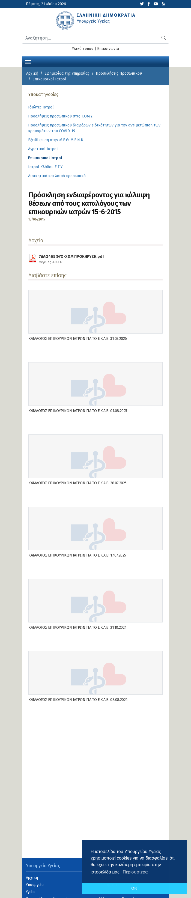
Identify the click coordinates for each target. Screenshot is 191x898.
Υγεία (30, 892)
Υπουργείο (35, 884)
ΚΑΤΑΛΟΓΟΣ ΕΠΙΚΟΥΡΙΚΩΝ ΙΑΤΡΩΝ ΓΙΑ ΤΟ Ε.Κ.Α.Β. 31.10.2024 (77, 627)
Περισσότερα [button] (135, 872)
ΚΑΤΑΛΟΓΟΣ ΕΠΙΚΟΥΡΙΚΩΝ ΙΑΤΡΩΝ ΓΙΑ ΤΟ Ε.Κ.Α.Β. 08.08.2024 (78, 699)
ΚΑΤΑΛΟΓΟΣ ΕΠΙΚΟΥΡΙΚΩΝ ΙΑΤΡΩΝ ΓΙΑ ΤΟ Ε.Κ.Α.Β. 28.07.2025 (77, 483)
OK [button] (134, 888)
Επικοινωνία (108, 48)
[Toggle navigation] (28, 61)
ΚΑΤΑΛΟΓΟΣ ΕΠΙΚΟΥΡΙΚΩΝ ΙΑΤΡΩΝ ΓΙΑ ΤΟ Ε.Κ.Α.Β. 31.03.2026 (77, 338)
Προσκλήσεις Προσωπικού (119, 73)
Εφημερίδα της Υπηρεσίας (66, 73)
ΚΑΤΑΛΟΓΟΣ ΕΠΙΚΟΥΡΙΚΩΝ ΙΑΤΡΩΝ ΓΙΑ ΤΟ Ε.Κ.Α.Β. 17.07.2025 (77, 555)
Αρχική (32, 73)
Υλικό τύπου (82, 48)
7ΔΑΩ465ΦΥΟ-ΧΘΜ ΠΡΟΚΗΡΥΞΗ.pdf (71, 258)
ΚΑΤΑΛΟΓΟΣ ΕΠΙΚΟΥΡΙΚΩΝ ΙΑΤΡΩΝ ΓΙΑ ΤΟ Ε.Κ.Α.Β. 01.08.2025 (77, 411)
